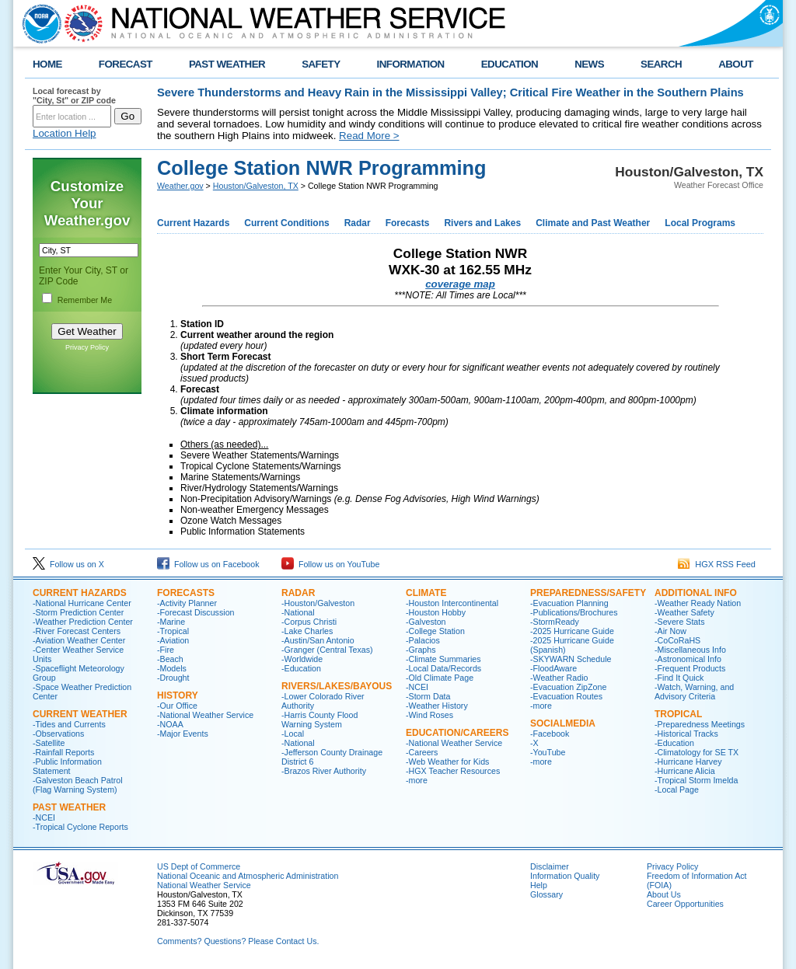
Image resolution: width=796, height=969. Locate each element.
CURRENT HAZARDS (80, 592)
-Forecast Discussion (196, 612)
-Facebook (549, 733)
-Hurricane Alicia (685, 771)
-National (298, 612)
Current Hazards (193, 223)
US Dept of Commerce (198, 866)
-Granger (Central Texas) (327, 649)
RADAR (298, 592)
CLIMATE (426, 592)
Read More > (369, 135)
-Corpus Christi (309, 621)
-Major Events (182, 733)
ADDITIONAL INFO (696, 592)
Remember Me (85, 300)
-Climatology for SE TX (696, 752)
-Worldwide (302, 659)
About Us (664, 894)
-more (417, 780)
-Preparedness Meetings (700, 724)
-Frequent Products (690, 668)
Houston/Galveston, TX (255, 185)
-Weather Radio (559, 677)
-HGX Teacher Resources (453, 771)
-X (534, 743)
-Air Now (670, 631)
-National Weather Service (205, 715)
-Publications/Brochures (574, 612)
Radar (357, 223)
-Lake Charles (307, 631)
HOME (47, 64)
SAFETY (321, 64)
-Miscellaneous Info (690, 649)
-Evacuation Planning (569, 603)
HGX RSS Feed (717, 564)
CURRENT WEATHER (80, 714)
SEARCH (661, 64)
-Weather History (437, 705)
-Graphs (421, 649)
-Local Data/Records (443, 668)
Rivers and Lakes (482, 223)
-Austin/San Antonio (317, 640)
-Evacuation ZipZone (568, 687)
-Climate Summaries (443, 659)
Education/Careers (457, 732)
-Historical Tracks (686, 733)
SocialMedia (562, 723)
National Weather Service (204, 885)
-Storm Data (428, 696)
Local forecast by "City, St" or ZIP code (74, 95)
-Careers (422, 752)
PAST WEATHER (227, 64)
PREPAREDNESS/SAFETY (588, 592)
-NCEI (44, 817)
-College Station (435, 631)
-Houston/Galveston (317, 603)
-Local (292, 733)
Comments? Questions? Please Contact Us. (238, 941)
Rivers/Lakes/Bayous (336, 686)
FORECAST (125, 64)
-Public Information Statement (67, 766)
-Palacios (423, 640)
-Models (172, 668)
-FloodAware (553, 668)
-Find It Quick (679, 677)
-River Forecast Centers (76, 631)
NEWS (589, 64)
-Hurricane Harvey (688, 761)
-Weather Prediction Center (83, 621)
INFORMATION (411, 64)
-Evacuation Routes (566, 696)
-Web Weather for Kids (447, 761)
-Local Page (677, 789)
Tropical (678, 714)
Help (538, 885)
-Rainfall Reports (63, 752)
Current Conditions (286, 223)
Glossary (546, 894)
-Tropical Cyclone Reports (80, 826)
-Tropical (173, 631)
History (177, 695)
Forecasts (408, 223)
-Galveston (426, 621)
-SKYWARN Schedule (570, 659)
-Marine (171, 621)
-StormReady (554, 621)
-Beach (170, 659)
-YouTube (547, 752)
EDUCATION (509, 64)
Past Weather (69, 807)
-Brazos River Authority (323, 771)
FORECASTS (186, 592)
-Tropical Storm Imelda (696, 780)
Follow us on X (68, 564)
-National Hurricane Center (82, 603)
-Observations (58, 733)
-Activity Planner (187, 603)
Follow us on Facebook (208, 564)
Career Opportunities (685, 903)
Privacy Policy (87, 347)
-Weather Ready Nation (698, 603)
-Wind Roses (429, 715)
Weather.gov (180, 185)
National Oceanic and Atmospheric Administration (247, 875)
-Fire (165, 649)
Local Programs (700, 223)
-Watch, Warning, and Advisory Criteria (694, 691)
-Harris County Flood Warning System (319, 719)
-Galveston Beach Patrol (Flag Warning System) (78, 785)
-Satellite (49, 743)
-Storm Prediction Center (78, 612)
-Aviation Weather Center (79, 640)
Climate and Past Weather (593, 223)
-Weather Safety (684, 612)
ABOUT (735, 64)
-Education (301, 668)
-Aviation (173, 640)
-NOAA (170, 724)
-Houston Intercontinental (452, 603)
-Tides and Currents (69, 724)
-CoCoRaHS (677, 640)
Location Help (64, 133)
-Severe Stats (680, 621)
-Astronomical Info (688, 659)
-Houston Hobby (436, 612)
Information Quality (564, 875)
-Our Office (177, 705)
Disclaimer (549, 866)
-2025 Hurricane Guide (572, 631)
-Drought (173, 677)
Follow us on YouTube (330, 564)
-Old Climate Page (439, 677)
